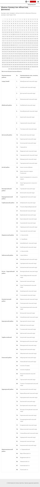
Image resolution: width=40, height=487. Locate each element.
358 (5, 64)
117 (35, 32)
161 (20, 38)
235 (33, 47)
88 (9, 30)
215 (26, 45)
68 (2, 28)
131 (28, 34)
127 (20, 34)
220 (37, 45)
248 (24, 49)
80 (28, 28)
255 (3, 51)
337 (33, 60)
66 (35, 25)
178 (20, 40)
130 (26, 34)
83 (35, 28)
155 (7, 38)
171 (5, 40)
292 (9, 56)
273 (5, 53)
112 (24, 32)
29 (28, 21)
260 (13, 51)
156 (9, 38)
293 (11, 56)
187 (3, 43)
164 (26, 38)
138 (7, 36)
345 (13, 62)
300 (26, 56)
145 (22, 36)
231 (24, 47)
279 (18, 53)
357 (3, 64)
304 (35, 56)
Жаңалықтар (32, 4)
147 (26, 36)
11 (26, 19)
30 (30, 21)
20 (9, 21)
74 (15, 28)
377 (9, 66)
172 (7, 40)
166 (31, 38)
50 (37, 23)
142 (16, 36)
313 (18, 58)
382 (20, 66)
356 (37, 62)
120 (5, 34)
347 (18, 62)
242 (11, 49)
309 (9, 58)
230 (22, 47)
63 (28, 25)
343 (9, 62)
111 (22, 32)
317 (26, 58)
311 (13, 58)
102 (3, 32)
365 (20, 64)
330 (18, 60)
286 (33, 53)
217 (31, 45)
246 (20, 49)
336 (31, 60)
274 (7, 53)
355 (35, 62)
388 (33, 66)
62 (26, 25)
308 (7, 58)
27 (24, 21)
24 (17, 21)
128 (22, 34)
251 (31, 49)
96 (26, 30)
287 (35, 53)
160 (18, 38)
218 (33, 45)
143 (18, 36)
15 (35, 19)
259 (11, 51)
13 (30, 19)
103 (5, 32)
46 (28, 23)
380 (16, 66)
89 (11, 30)
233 (28, 47)
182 (28, 40)
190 (9, 43)
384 (24, 66)
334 (26, 60)
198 (26, 43)
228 (18, 47)
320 (33, 58)
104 (7, 32)
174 (11, 40)
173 (9, 40)
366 (22, 64)
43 (22, 23)
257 (7, 51)
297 (20, 56)
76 (20, 28)
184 (33, 40)
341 (5, 62)
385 (26, 66)
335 (28, 60)
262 (18, 51)
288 (37, 53)
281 (22, 53)
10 (24, 19)
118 (37, 32)
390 (37, 66)
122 (9, 34)
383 (22, 66)
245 (18, 49)
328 (13, 60)
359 (7, 64)
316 (24, 58)
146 (24, 36)
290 (5, 56)
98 (30, 30)
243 (13, 49)
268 (31, 51)
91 (15, 30)
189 (7, 43)
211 (18, 45)
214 (24, 45)
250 (28, 49)
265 (24, 51)
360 (9, 64)
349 (22, 62)
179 (22, 40)
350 (24, 62)
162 (22, 38)
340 (3, 62)
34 (2, 23)
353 (31, 62)
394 (16, 69)
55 (11, 25)
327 (11, 60)
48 (32, 23)
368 (26, 64)
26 (22, 21)
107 (13, 32)
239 (5, 49)
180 (24, 40)
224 (9, 47)
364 (18, 64)
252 (33, 49)
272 (3, 53)
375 (5, 66)
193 (16, 43)
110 (20, 32)
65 (32, 25)
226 (13, 47)
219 (35, 45)
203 (37, 43)
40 (15, 23)
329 (16, 60)
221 (3, 47)
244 (16, 49)
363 (16, 64)
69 (5, 28)
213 (22, 45)
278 (16, 53)
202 (35, 43)
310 (11, 58)
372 (35, 64)
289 (3, 56)
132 (31, 34)
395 (18, 69)
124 (13, 34)
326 (9, 60)
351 (26, 62)
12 (28, 19)
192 (13, 43)
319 (31, 58)
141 (13, 36)
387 (31, 66)
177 (18, 40)
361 (11, 64)
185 (35, 40)
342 (7, 62)
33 (37, 21)
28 (26, 21)
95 (24, 30)
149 (31, 36)
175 (13, 40)
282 (24, 53)
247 (22, 49)
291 (7, 56)
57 (15, 25)
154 (5, 38)
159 (16, 38)
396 (20, 69)
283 (26, 53)
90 (13, 30)
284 (28, 53)
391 (9, 69)
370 (31, 64)
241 (9, 49)
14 (32, 19)
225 (11, 47)
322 (37, 58)
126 (18, 34)
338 (35, 60)
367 (24, 64)
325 (7, 60)
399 (26, 69)
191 (11, 43)
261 (16, 51)
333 (24, 60)
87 (7, 30)
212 (20, 45)
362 (13, 64)
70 (7, 28)
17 (2, 21)
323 (3, 60)
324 (5, 60)
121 (7, 34)
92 (17, 30)
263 (20, 51)
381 (18, 66)
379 (13, 66)
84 (37, 28)
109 (18, 32)
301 (28, 56)
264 (22, 51)
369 (28, 64)
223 (7, 47)
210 (16, 45)
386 (28, 66)
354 (33, 62)
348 (20, 62)
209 (13, 45)
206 (7, 45)
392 (11, 69)
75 (17, 28)
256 (5, 51)
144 (20, 36)
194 (18, 43)
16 (37, 19)
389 (35, 66)
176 (16, 40)
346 (16, 62)
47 (30, 23)
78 (24, 28)
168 (35, 38)
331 (20, 60)
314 (20, 58)
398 (24, 69)
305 (37, 56)
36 (7, 23)
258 (9, 51)
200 (31, 43)
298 (22, 56)
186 (37, 40)
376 (7, 66)
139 (9, 36)
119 (3, 34)
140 (11, 36)
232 (26, 47)
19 (7, 21)
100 (35, 30)
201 (33, 43)
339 (37, 60)
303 (33, 56)
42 (20, 23)
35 (5, 23)
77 (22, 28)
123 (11, 34)
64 (30, 25)
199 (28, 43)
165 (28, 38)
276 (11, 53)
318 (28, 58)
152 (37, 36)
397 (22, 69)
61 (24, 25)
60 (22, 25)
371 (33, 64)
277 (13, 53)
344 (11, 62)
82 (32, 28)
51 (2, 25)
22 (13, 21)
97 (28, 30)
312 (16, 58)
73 (13, 28)
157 (11, 38)
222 (5, 47)
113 (26, 32)
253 (35, 49)
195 (20, 43)
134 (35, 34)
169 (37, 38)
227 (16, 47)
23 (15, 21)
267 (28, 51)
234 (31, 47)
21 (11, 21)
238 (3, 49)
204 (3, 45)
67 (37, 25)
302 (31, 56)
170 (3, 40)
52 (5, 25)
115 (31, 32)
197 (24, 43)
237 (37, 47)
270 (35, 51)
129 (24, 34)
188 (5, 43)
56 (13, 25)
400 (28, 69)
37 (9, 23)
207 (9, 45)
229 (20, 47)
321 (35, 58)
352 (28, 62)
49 (35, 23)
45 (26, 23)
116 (33, 32)
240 (7, 49)
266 (26, 51)
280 (20, 53)
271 (37, 51)
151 (35, 36)
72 (11, 28)
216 (28, 45)
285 (31, 53)
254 (37, 49)
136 (3, 36)
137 (5, 36)
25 (20, 21)
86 (5, 30)
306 (3, 58)
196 (22, 43)
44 (24, 23)
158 (13, 38)
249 (26, 49)
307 (5, 58)
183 (31, 40)
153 (3, 38)
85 (2, 30)
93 (20, 30)
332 (22, 60)
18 (5, 21)
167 (33, 38)
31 (32, 21)
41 (17, 23)
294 (13, 56)
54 (9, 25)
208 (11, 45)
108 (16, 32)
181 (26, 40)
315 (22, 58)
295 (16, 56)
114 (28, 32)
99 (32, 30)
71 (9, 28)
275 (9, 53)
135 (37, 34)
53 (7, 25)
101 (37, 30)
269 (33, 51)
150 (33, 36)
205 (5, 45)
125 (16, 34)
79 (26, 28)
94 (22, 30)
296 (18, 56)
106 (11, 32)
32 (35, 21)
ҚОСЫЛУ (33, 1)
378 (11, 66)
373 (37, 64)
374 (3, 66)
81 (30, 28)
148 (28, 36)
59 (20, 25)
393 (13, 69)
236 (35, 47)
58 (17, 25)
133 (33, 34)
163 (24, 38)
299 (24, 56)
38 (11, 23)
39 (13, 23)
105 (9, 32)
